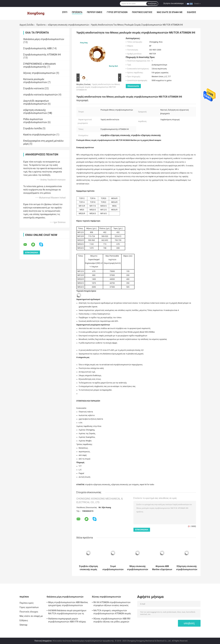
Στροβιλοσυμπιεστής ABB (37, 48)
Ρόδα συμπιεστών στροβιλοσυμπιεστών (35, 121)
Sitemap (23, 625)
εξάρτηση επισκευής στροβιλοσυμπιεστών (68, 25)
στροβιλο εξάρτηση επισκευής (97, 484)
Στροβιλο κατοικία (33, 88)
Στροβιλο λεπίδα (32, 128)
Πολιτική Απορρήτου (43, 641)
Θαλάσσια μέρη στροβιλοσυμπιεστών (43, 39)
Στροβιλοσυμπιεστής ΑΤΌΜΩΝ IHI (42, 54)
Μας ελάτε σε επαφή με (169, 12)
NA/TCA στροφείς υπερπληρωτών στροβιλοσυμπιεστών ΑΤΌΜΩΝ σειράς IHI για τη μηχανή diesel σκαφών (112, 612)
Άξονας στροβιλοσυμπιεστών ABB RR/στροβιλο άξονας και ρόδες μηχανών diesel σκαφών (112, 620)
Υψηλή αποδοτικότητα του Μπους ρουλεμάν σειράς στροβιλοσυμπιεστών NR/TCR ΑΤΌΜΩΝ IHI (98, 87)
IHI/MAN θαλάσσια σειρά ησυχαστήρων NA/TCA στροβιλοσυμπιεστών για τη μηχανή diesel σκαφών (67, 612)
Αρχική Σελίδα (26, 25)
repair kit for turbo (147, 484)
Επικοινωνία (133, 86)
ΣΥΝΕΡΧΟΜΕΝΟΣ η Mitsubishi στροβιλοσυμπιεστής (39, 65)
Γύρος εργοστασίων (117, 12)
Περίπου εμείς (94, 12)
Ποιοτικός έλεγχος (142, 12)
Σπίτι (64, 12)
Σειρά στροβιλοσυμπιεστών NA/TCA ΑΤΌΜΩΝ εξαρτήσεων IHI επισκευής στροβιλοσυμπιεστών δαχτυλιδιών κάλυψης (113, 568)
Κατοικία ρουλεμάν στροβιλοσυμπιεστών (35, 81)
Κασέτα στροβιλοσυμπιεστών (39, 134)
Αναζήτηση (152, 4)
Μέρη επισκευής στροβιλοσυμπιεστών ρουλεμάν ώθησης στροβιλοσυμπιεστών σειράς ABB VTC (137, 568)
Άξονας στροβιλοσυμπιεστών (39, 73)
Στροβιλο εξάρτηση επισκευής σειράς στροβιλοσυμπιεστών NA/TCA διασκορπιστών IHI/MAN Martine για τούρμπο (88, 568)
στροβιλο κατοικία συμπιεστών (40, 94)
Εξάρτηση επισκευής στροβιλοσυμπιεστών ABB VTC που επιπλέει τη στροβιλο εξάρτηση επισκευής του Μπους (186, 568)
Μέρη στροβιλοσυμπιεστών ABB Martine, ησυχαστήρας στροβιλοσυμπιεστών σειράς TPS (68, 604)
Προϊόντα (77, 12)
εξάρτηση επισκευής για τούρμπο (125, 484)
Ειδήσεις (191, 12)
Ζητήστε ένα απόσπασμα (173, 3)
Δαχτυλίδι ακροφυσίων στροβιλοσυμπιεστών (36, 102)
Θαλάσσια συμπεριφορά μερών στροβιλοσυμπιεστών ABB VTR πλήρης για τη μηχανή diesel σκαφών (67, 620)
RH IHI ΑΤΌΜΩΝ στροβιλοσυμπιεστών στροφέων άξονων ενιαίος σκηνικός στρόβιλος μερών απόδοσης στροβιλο (112, 604)
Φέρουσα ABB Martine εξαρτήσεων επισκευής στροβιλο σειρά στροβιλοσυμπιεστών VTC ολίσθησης (162, 568)
